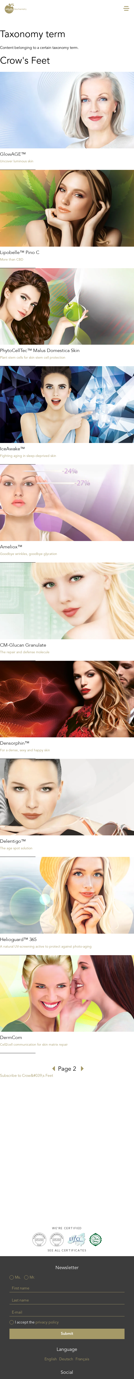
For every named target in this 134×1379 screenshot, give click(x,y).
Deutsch (66, 1359)
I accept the (37, 1322)
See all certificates (67, 1250)
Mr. (32, 1278)
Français (82, 1359)
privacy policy (47, 1322)
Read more (67, 121)
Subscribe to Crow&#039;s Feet (26, 1076)
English (51, 1359)
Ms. (18, 1278)
